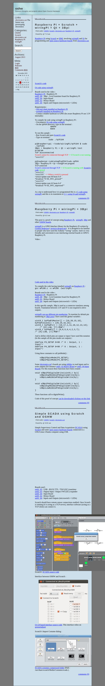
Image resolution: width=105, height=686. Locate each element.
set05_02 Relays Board (65, 366)
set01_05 (38, 489)
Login (17, 63)
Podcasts (18, 66)
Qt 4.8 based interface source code (48, 625)
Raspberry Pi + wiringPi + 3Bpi (61, 209)
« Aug (17, 89)
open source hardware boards (61, 41)
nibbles (69, 364)
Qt (83, 38)
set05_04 (38, 98)
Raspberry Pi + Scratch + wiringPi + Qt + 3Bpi (56, 26)
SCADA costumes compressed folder (49, 668)
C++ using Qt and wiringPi (74, 194)
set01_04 (38, 103)
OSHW (18, 33)
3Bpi (86, 220)
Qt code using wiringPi (44, 88)
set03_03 (38, 492)
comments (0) (83, 198)
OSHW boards (45, 222)
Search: (19, 45)
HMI (61, 38)
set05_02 (38, 101)
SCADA (78, 427)
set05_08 (38, 96)
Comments (21, 70)
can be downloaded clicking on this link (74, 399)
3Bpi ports (50, 317)
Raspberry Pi (20, 39)
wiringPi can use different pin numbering (51, 314)
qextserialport (40, 627)
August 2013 (20, 57)
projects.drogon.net (58, 228)
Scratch (18, 35)
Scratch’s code (40, 83)
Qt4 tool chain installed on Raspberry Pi (52, 109)
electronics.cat (21, 20)
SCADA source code (51, 572)
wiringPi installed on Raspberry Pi (49, 111)
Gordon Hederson (42, 228)
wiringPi (18, 42)
